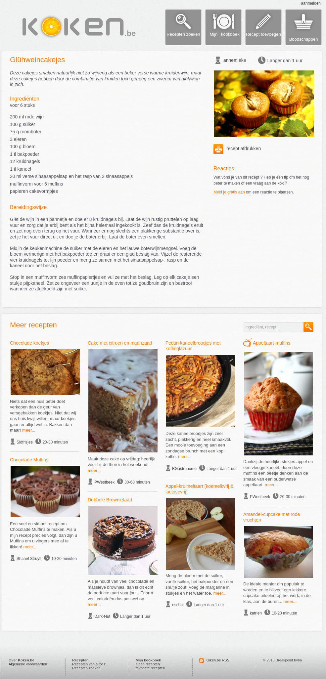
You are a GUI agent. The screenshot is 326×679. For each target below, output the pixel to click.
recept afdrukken (237, 148)
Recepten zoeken (86, 668)
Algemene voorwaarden (28, 664)
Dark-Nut (102, 616)
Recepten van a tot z (89, 664)
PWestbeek (104, 482)
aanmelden (311, 3)
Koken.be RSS (217, 660)
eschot (178, 605)
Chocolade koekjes (29, 343)
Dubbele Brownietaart (110, 499)
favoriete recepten (150, 668)
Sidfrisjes (25, 442)
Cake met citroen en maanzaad (120, 343)
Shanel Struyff (29, 558)
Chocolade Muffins (29, 459)
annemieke (234, 60)
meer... (28, 430)
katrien (256, 613)
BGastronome (184, 468)
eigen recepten (148, 664)
